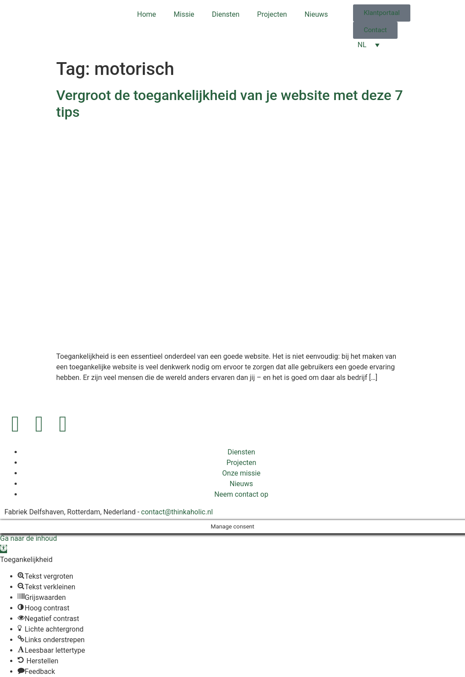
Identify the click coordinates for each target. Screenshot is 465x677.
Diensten (226, 14)
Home (146, 14)
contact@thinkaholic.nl (177, 512)
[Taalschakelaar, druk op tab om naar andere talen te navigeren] (368, 45)
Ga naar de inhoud (28, 538)
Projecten (272, 14)
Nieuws (316, 14)
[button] (3, 549)
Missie (184, 14)
